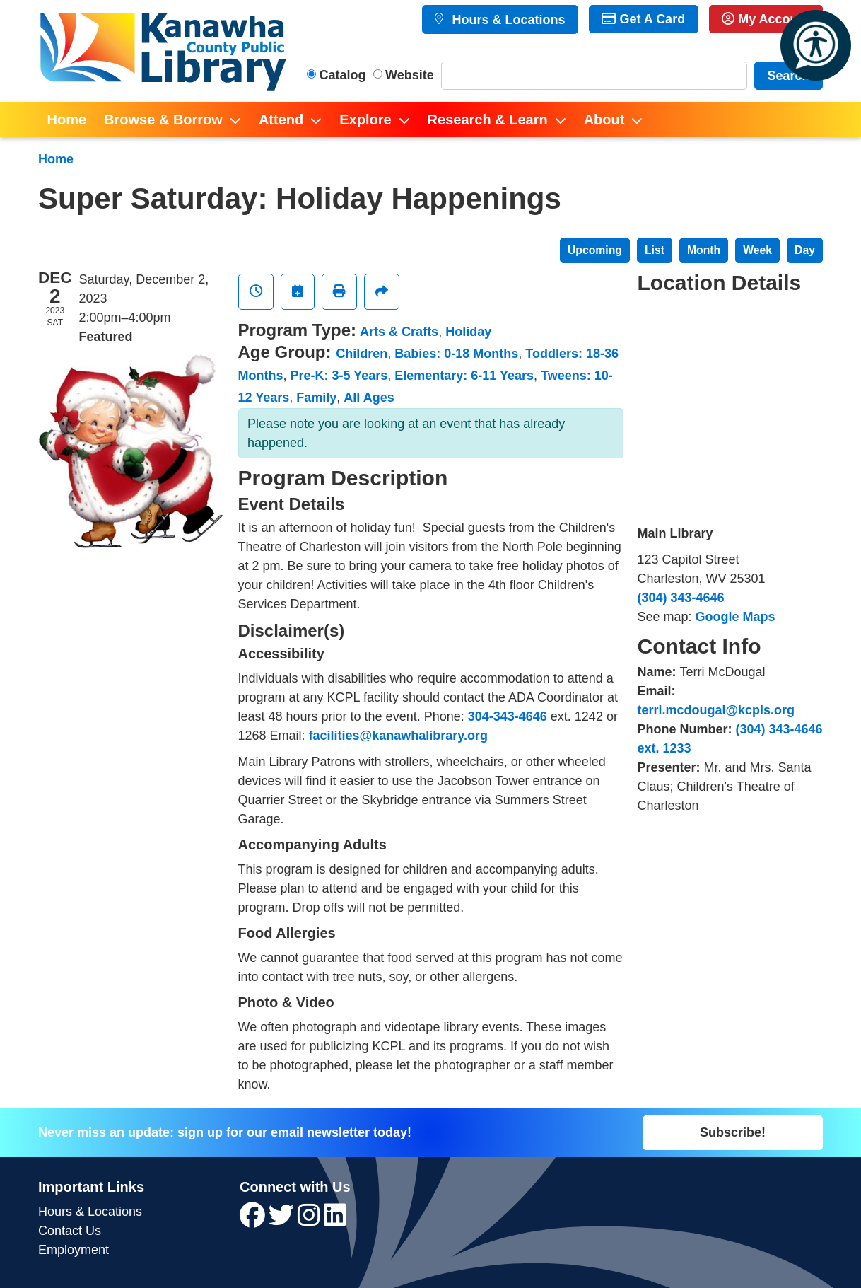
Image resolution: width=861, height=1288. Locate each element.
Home (56, 159)
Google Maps (735, 617)
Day (805, 250)
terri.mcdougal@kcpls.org (716, 710)
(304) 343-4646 (681, 598)
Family (316, 397)
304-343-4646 (507, 716)
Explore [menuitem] (365, 119)
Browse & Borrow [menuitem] (163, 119)
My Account (765, 19)
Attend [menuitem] (281, 119)
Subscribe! (733, 1132)
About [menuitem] (604, 119)
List (654, 250)
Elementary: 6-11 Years (464, 376)
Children (361, 354)
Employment (73, 1250)
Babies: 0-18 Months (456, 354)
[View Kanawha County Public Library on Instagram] (311, 1220)
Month (703, 250)
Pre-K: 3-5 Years (339, 376)
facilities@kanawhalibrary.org (398, 736)
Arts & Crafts (399, 332)
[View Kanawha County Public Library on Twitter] (283, 1220)
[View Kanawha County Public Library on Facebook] (254, 1220)
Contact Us (69, 1231)
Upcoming (595, 250)
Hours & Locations (506, 20)
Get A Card (643, 19)
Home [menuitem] (67, 119)
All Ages (369, 397)
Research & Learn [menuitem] (488, 119)
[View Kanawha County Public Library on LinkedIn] (335, 1220)
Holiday (468, 332)
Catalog (343, 75)
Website (409, 75)
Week (757, 250)
